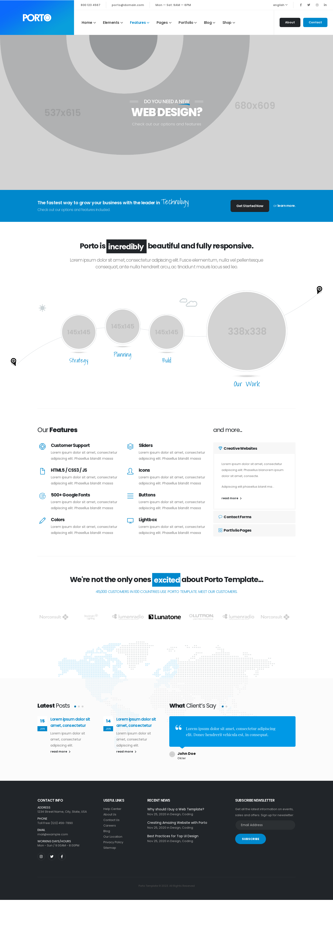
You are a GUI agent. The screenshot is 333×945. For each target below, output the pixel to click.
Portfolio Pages (235, 530)
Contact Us (111, 817)
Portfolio (186, 22)
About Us (109, 811)
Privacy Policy (113, 839)
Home (87, 22)
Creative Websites (238, 448)
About (290, 22)
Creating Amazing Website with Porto (177, 819)
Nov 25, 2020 (156, 811)
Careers (109, 822)
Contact (315, 22)
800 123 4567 (90, 5)
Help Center (112, 806)
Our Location (112, 833)
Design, (175, 811)
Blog (208, 22)
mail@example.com (52, 831)
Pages (162, 22)
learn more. (287, 205)
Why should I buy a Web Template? (175, 806)
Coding (187, 811)
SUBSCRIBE (250, 836)
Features (138, 22)
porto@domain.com (128, 5)
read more (232, 498)
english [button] (280, 5)
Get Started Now (249, 206)
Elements (111, 22)
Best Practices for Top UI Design (172, 832)
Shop (226, 22)
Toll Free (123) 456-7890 (55, 820)
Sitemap (109, 844)
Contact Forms (235, 517)
